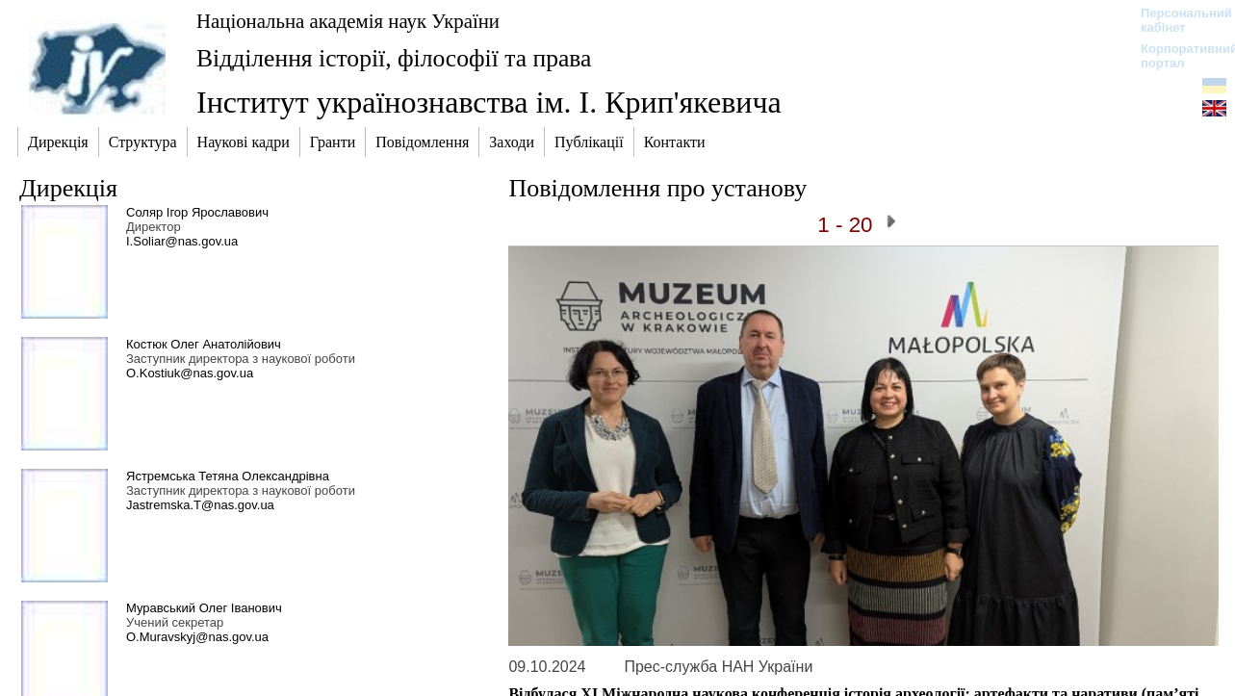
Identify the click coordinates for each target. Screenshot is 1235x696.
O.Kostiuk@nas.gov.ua (189, 373)
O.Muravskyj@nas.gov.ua (197, 637)
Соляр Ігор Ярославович (197, 212)
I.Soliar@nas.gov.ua (182, 241)
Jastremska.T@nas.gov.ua (200, 505)
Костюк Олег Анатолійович (203, 344)
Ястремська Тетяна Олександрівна (227, 476)
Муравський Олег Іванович (204, 608)
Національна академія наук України (348, 21)
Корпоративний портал (1177, 55)
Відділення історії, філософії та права (393, 58)
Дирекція (68, 188)
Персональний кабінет (1177, 20)
